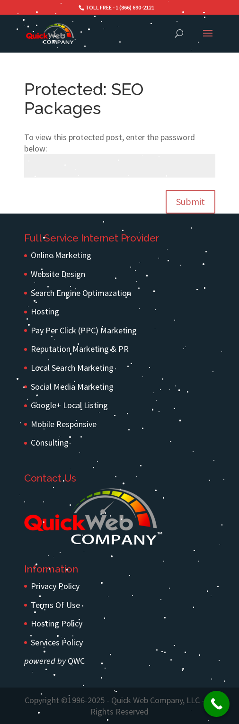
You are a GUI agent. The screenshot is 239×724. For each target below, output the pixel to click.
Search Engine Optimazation (81, 292)
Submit (190, 201)
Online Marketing (61, 255)
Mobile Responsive (64, 424)
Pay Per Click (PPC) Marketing (84, 330)
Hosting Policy (56, 623)
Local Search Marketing (72, 367)
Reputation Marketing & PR (80, 348)
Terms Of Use (55, 604)
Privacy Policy (55, 586)
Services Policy (57, 642)
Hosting (45, 311)
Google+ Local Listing (69, 405)
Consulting (50, 442)
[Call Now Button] (217, 704)
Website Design (58, 273)
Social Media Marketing (72, 386)
